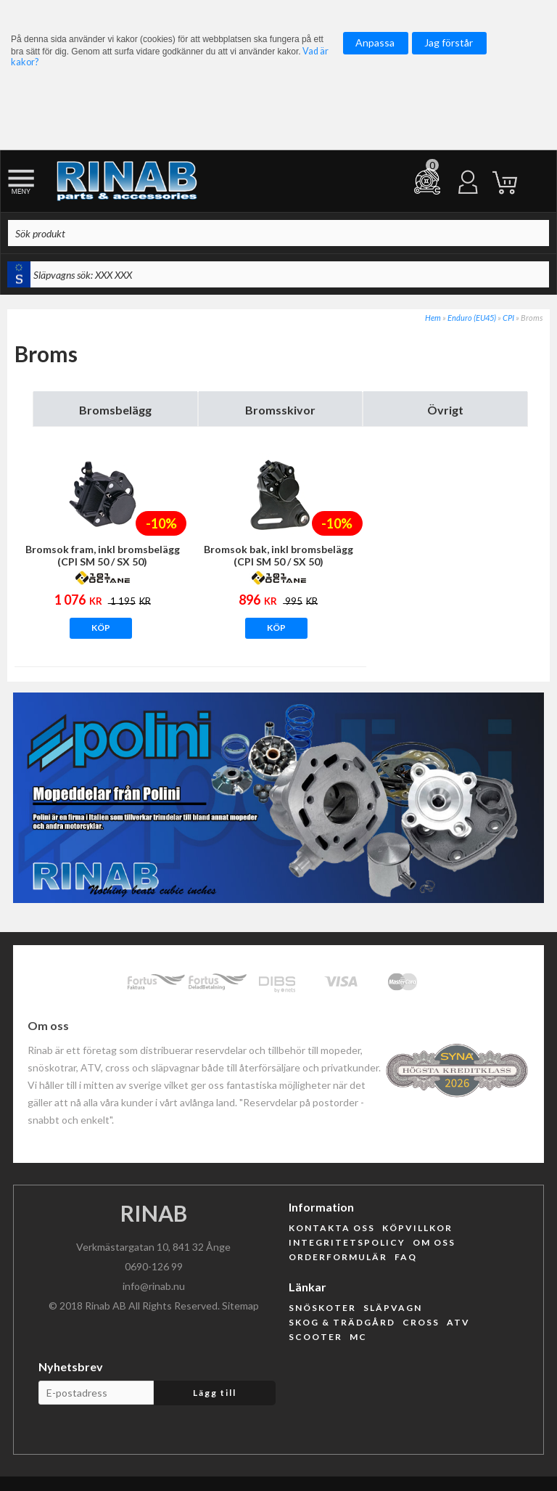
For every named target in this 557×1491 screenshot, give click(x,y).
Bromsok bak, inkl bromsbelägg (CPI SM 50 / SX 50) (278, 555)
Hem (433, 317)
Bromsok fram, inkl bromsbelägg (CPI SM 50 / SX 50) (102, 555)
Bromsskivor (280, 410)
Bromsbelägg (115, 410)
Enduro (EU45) (471, 317)
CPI (508, 317)
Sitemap (240, 1305)
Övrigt (445, 410)
